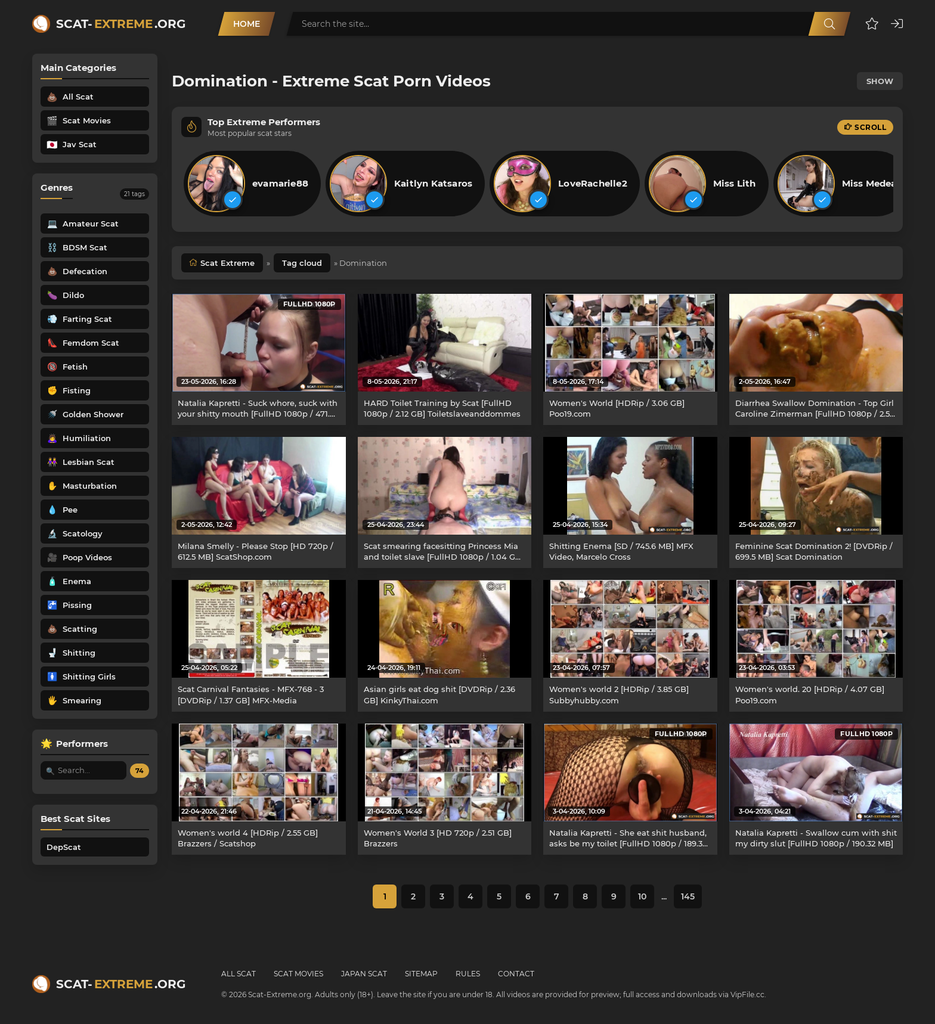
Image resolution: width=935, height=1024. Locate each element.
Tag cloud (302, 263)
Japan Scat (364, 973)
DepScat (64, 847)
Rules (468, 973)
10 (642, 896)
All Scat (238, 973)
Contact (516, 973)
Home (246, 23)
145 (688, 896)
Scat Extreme (227, 263)
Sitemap (421, 973)
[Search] (829, 24)
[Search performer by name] (83, 770)
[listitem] (252, 183)
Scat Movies (298, 973)
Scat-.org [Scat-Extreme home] (120, 24)
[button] (872, 24)
